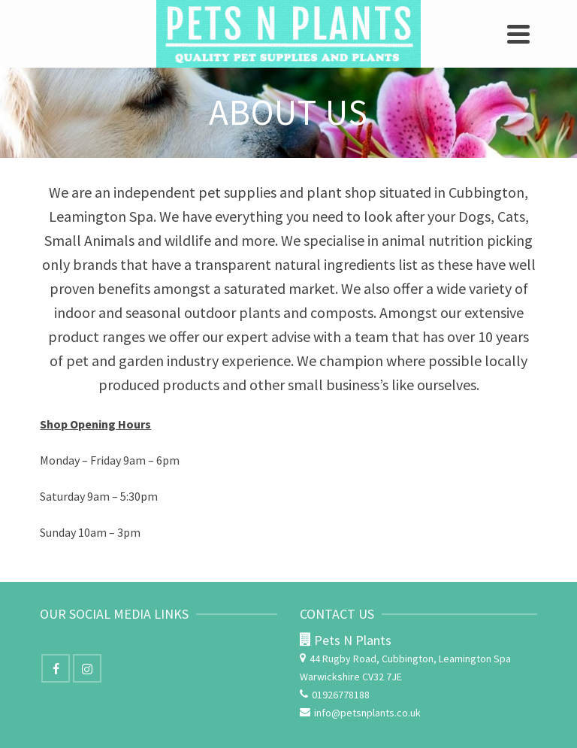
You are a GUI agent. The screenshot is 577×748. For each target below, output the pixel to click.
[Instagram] (87, 668)
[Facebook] (55, 668)
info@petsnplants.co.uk (360, 712)
